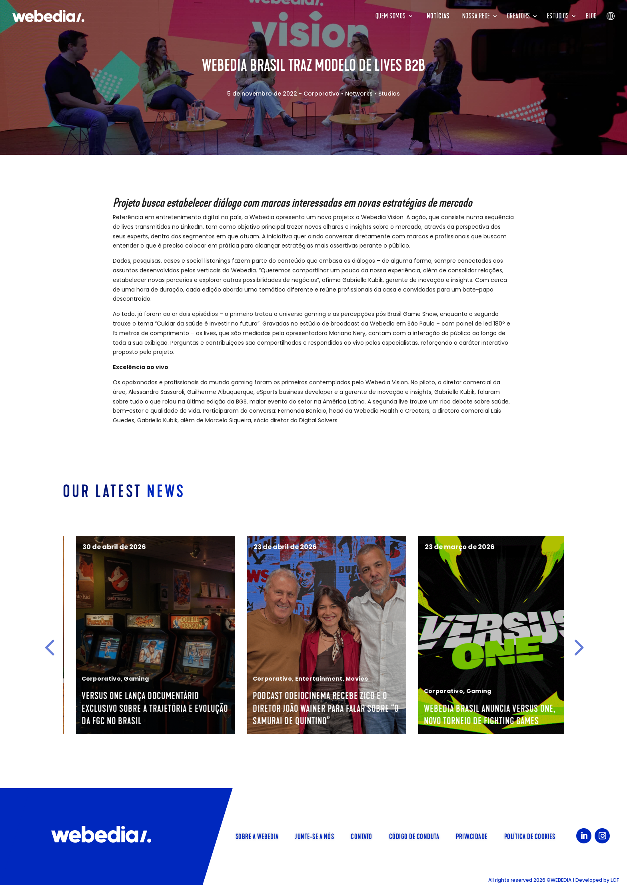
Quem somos (390, 16)
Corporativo (321, 94)
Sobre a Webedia (257, 835)
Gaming (286, 679)
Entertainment (468, 679)
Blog (591, 16)
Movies (506, 679)
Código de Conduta (414, 835)
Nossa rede (476, 16)
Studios (389, 94)
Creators (518, 16)
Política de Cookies (529, 835)
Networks (359, 94)
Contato (361, 835)
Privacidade (471, 835)
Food (110, 691)
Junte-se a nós (314, 835)
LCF (615, 880)
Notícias (438, 16)
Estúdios (558, 16)
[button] (49, 647)
